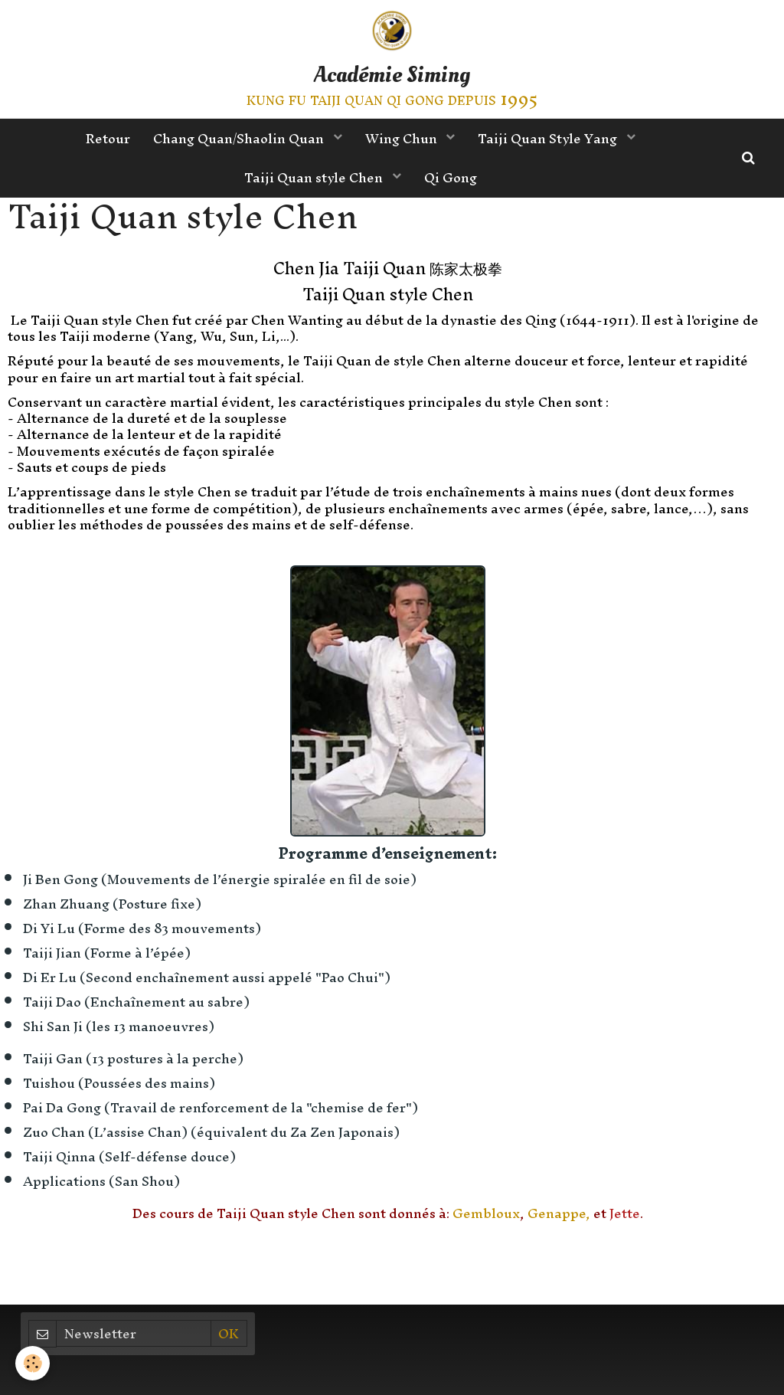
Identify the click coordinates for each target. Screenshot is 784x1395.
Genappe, (559, 1213)
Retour (108, 138)
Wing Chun (402, 138)
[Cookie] (32, 1363)
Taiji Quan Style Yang (549, 138)
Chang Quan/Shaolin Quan (240, 138)
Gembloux (486, 1213)
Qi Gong (450, 177)
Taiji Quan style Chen (315, 177)
